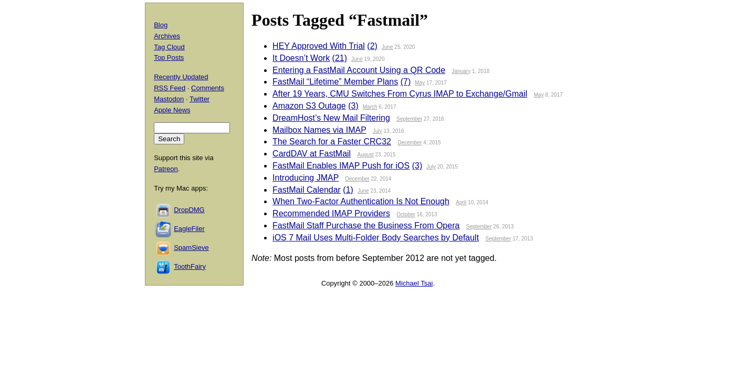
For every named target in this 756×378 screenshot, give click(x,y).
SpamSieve (191, 247)
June (387, 47)
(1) (348, 189)
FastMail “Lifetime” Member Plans (335, 81)
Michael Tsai (414, 283)
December (409, 142)
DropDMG (189, 210)
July (377, 131)
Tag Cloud (169, 47)
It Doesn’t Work (301, 58)
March (370, 107)
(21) (339, 58)
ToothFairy (190, 266)
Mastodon (169, 99)
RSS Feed (169, 88)
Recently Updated (181, 77)
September (409, 119)
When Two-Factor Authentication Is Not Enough (360, 201)
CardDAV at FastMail (311, 153)
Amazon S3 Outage (309, 105)
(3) (353, 105)
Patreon (166, 169)
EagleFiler (189, 229)
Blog (160, 25)
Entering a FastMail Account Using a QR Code (358, 70)
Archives (167, 36)
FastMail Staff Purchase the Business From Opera (365, 225)
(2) (372, 45)
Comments (207, 88)
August (366, 155)
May (420, 83)
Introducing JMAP (305, 177)
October (405, 214)
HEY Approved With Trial (318, 45)
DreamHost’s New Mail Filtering (331, 117)
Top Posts (169, 57)
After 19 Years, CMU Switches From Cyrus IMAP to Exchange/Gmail (399, 93)
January (461, 71)
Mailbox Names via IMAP (319, 129)
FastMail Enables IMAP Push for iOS (341, 165)
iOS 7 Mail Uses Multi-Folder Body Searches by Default (375, 237)
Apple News (172, 110)
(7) (406, 81)
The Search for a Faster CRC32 (331, 141)
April (461, 202)
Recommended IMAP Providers (331, 213)
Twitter (199, 99)
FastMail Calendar (306, 189)
